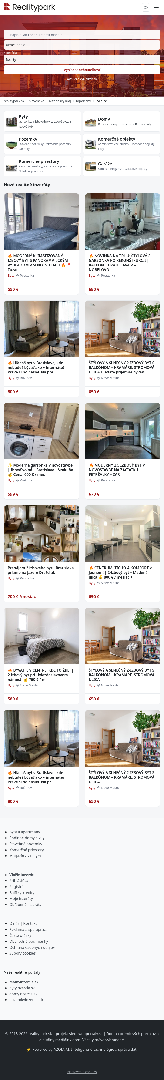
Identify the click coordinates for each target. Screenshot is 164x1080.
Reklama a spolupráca (28, 929)
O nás (14, 923)
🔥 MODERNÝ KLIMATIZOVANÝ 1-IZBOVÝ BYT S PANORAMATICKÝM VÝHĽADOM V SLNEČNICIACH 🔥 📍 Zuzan (39, 262)
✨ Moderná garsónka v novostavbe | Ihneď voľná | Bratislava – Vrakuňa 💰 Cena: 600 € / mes (40, 470)
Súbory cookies (22, 953)
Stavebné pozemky (25, 843)
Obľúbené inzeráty (25, 904)
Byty (23, 116)
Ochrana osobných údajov (32, 947)
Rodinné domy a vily (26, 837)
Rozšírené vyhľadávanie (81, 79)
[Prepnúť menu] (156, 7)
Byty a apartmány (24, 831)
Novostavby (126, 124)
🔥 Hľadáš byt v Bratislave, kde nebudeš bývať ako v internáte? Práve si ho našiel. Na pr (36, 777)
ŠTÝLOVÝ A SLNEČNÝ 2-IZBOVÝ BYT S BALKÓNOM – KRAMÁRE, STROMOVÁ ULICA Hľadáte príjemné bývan (121, 367)
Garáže (105, 163)
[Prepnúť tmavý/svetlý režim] (146, 7)
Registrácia (18, 886)
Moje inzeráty (21, 898)
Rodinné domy (107, 124)
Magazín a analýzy (25, 855)
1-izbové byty (41, 122)
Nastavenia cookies (82, 1072)
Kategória (10, 53)
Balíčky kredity (21, 892)
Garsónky (25, 122)
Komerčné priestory (39, 161)
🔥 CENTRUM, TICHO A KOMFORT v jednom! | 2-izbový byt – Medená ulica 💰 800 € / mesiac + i (120, 572)
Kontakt (30, 923)
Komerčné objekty (116, 139)
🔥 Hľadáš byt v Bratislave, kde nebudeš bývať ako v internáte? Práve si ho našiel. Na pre (36, 367)
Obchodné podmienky (28, 941)
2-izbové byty (59, 122)
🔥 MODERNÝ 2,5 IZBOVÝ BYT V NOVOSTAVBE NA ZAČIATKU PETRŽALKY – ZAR (117, 470)
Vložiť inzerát (21, 874)
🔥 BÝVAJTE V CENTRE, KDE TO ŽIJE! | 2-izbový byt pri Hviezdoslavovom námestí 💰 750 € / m (41, 675)
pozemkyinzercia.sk (26, 999)
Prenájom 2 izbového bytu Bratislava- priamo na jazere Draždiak (41, 570)
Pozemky (28, 139)
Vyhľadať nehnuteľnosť (82, 69)
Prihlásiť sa (18, 880)
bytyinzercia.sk (22, 987)
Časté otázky (20, 935)
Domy (104, 119)
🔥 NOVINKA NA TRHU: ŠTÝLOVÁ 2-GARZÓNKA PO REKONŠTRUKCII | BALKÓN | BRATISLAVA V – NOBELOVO (120, 262)
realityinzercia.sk (23, 982)
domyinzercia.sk (23, 993)
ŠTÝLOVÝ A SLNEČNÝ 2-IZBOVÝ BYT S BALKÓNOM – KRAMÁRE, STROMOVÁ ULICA (121, 675)
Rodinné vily (143, 124)
